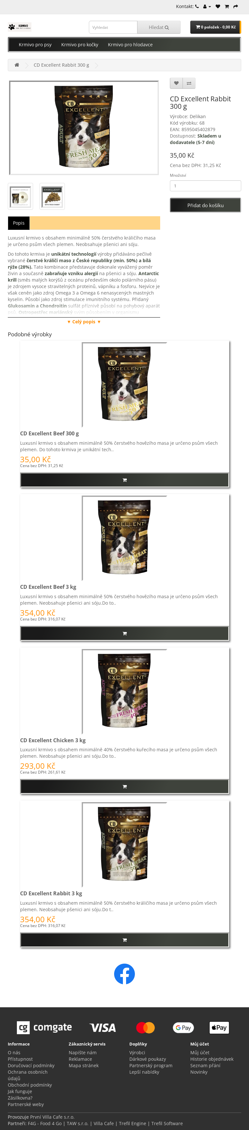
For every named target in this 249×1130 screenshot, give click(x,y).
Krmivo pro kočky (79, 44)
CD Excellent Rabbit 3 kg (51, 893)
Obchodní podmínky (30, 1085)
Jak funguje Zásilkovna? (20, 1094)
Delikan (198, 116)
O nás (14, 1052)
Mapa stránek (84, 1065)
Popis (19, 223)
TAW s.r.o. (78, 1123)
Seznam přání (205, 1065)
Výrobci (137, 1052)
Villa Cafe (104, 1123)
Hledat (159, 27)
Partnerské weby (26, 1104)
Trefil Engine (132, 1123)
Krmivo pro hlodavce (130, 44)
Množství (178, 175)
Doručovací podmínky (31, 1065)
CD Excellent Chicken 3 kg (53, 740)
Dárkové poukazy (147, 1059)
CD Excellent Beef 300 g (49, 433)
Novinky (199, 1072)
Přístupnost (20, 1059)
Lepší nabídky (144, 1072)
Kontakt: (187, 6)
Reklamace (80, 1059)
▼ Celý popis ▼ (84, 322)
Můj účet (199, 1052)
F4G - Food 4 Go (45, 1123)
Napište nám (83, 1052)
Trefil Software (167, 1123)
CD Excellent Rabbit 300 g (61, 65)
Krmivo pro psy (35, 44)
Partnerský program (150, 1065)
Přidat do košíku (205, 205)
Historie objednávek (211, 1059)
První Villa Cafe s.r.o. (52, 1117)
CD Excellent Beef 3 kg (48, 586)
